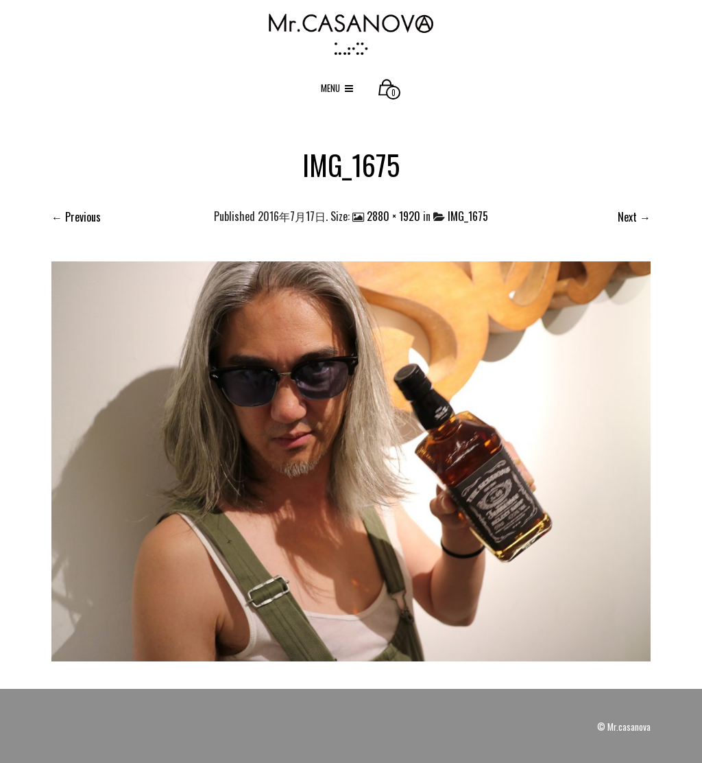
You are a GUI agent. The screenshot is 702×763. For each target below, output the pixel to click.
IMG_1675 (468, 216)
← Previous (76, 217)
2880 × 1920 (393, 216)
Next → (634, 217)
